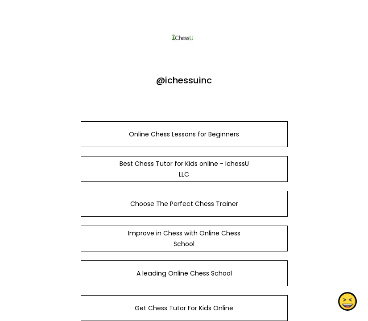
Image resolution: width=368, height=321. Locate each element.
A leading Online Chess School (184, 273)
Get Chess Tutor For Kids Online (184, 308)
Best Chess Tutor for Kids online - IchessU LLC (183, 169)
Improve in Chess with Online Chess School (184, 238)
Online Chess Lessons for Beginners (184, 134)
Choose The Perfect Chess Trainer (184, 203)
